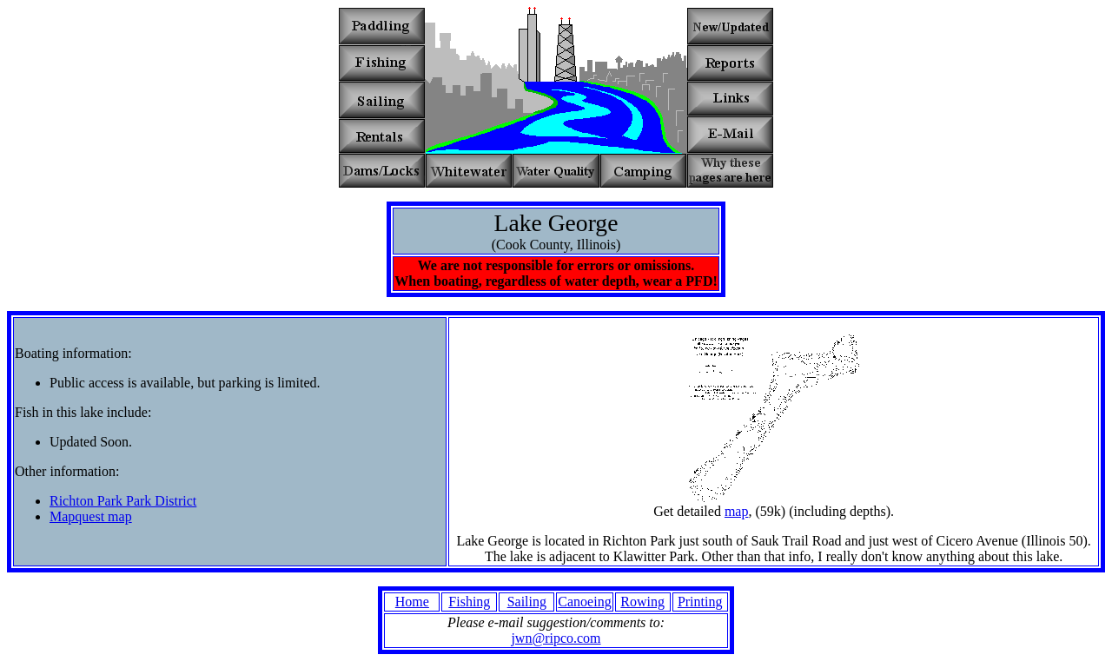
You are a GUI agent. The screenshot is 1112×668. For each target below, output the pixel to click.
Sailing (526, 601)
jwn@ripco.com (555, 638)
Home (412, 601)
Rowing (642, 601)
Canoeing (584, 601)
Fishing (469, 601)
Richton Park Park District (123, 500)
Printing (700, 601)
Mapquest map (91, 516)
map (737, 511)
